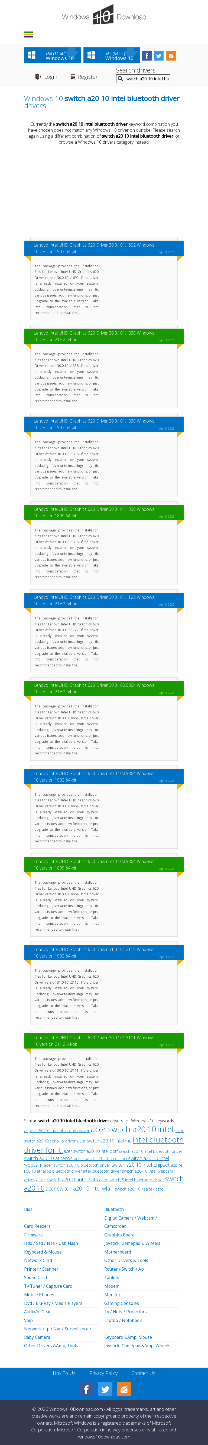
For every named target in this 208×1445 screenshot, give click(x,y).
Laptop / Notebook (124, 1319)
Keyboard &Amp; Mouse (128, 1336)
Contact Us (144, 1371)
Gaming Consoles (122, 1302)
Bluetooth (114, 1210)
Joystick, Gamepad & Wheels (132, 1243)
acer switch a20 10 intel (133, 1129)
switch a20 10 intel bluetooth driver (151, 1151)
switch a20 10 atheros (49, 1159)
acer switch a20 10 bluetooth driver (77, 1166)
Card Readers (37, 1226)
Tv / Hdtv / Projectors (126, 1311)
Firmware (33, 1235)
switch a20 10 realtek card (139, 1189)
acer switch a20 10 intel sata (67, 1180)
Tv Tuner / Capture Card (49, 1285)
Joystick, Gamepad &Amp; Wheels (137, 1344)
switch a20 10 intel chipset (141, 1165)
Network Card (38, 1260)
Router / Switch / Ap (124, 1268)
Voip (28, 1319)
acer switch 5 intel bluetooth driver (131, 1180)
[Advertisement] (104, 192)
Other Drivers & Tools (126, 1260)
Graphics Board (120, 1235)
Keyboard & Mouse (43, 1252)
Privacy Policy (103, 1371)
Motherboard (118, 1252)
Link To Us (63, 1371)
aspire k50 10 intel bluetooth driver (57, 1131)
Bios (28, 1210)
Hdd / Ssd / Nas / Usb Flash (51, 1243)
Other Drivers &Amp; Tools (51, 1344)
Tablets (112, 1277)
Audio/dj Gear (38, 1311)
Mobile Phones (39, 1294)
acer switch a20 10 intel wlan (80, 1189)
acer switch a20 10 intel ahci (101, 1159)
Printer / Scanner (41, 1268)
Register (88, 77)
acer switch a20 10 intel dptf (91, 1151)
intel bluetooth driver (102, 1171)
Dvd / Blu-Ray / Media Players (54, 1302)
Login (50, 77)
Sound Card (36, 1277)
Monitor (112, 1294)
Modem (112, 1285)
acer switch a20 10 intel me (105, 1141)
